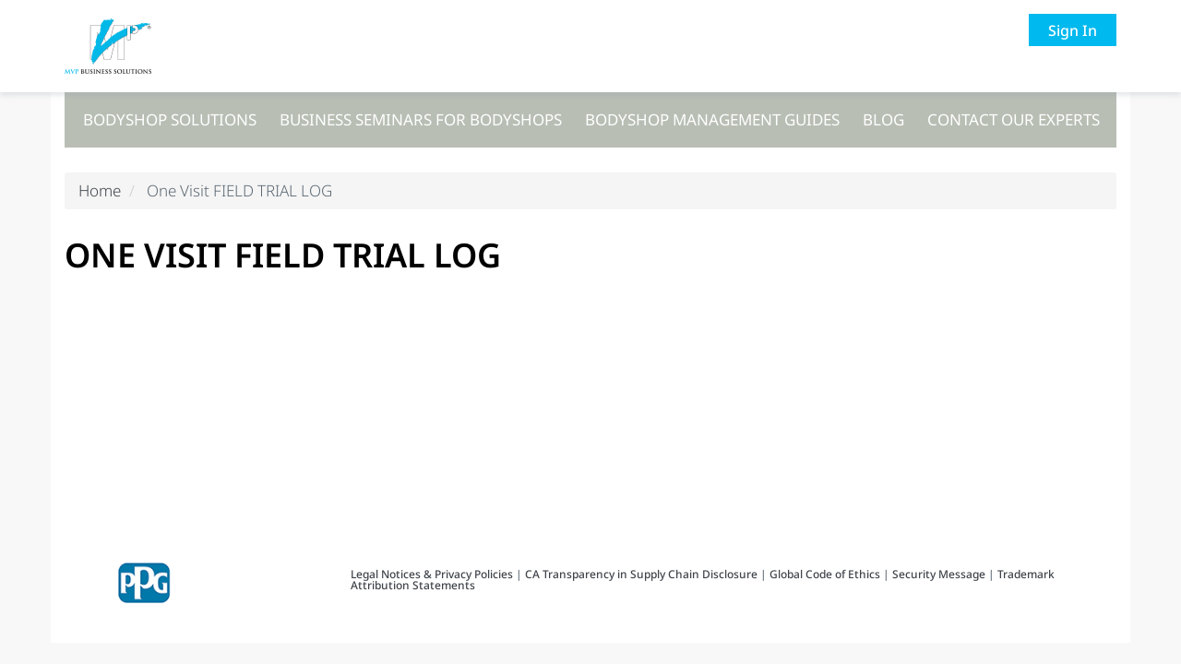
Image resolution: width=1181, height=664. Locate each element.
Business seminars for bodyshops (421, 119)
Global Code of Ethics (824, 574)
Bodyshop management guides (712, 119)
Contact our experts (1013, 119)
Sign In (1072, 30)
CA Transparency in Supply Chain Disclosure (641, 574)
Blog (883, 119)
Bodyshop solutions (169, 119)
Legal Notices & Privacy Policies (433, 574)
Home (99, 190)
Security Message (938, 574)
